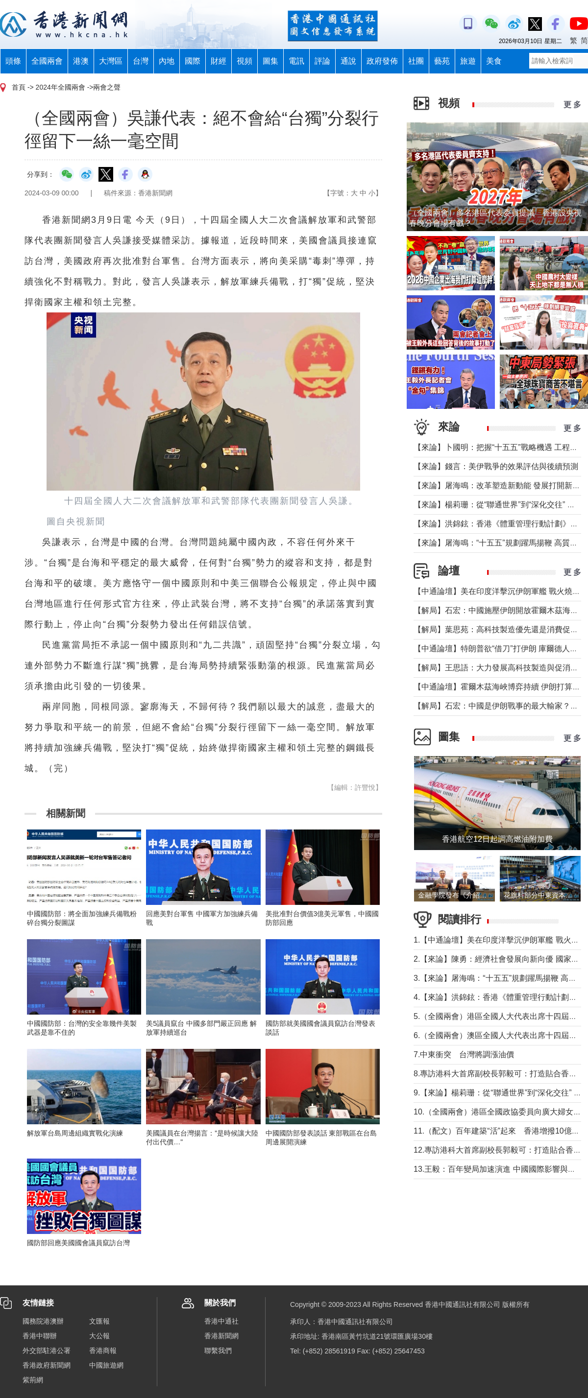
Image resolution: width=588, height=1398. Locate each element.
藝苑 (442, 61)
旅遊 (468, 61)
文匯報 (99, 1321)
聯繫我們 (218, 1350)
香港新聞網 (221, 1336)
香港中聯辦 (40, 1336)
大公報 (99, 1336)
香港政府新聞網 (47, 1365)
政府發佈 (382, 61)
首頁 (18, 87)
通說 (348, 61)
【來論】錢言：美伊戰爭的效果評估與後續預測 (496, 466)
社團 (416, 61)
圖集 (270, 61)
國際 (192, 61)
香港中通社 (221, 1321)
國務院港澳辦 (43, 1321)
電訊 (296, 61)
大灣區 (110, 61)
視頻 (244, 61)
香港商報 (103, 1350)
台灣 (140, 61)
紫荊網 (33, 1380)
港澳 (81, 61)
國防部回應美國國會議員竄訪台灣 (78, 1243)
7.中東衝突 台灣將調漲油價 (464, 1054)
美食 (494, 61)
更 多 (572, 104)
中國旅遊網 (106, 1365)
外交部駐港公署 (47, 1350)
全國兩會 (47, 61)
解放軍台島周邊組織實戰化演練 (75, 1133)
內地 (166, 61)
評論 (322, 61)
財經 (218, 61)
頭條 (13, 61)
